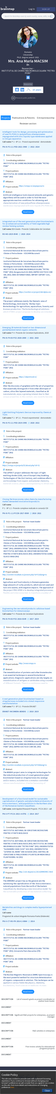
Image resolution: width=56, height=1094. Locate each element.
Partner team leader (31, 521)
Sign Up (46, 9)
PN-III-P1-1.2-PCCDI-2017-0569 (15, 513)
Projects (6, 117)
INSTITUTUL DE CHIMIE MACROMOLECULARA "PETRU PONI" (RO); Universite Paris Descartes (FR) (26, 949)
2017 (32, 619)
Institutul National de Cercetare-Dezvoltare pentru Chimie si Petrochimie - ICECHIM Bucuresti (25, 252)
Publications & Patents (23, 117)
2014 (32, 814)
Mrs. (12, 61)
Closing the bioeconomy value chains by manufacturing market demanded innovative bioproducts (26, 500)
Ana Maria (24, 61)
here (12, 1087)
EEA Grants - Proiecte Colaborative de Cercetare (31, 229)
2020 (23, 234)
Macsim (41, 61)
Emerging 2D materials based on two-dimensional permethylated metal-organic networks (24, 328)
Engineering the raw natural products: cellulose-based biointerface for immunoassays (26, 610)
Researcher (27, 68)
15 (34, 89)
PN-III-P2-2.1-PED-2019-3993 (14, 423)
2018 (34, 513)
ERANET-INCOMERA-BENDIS (14, 711)
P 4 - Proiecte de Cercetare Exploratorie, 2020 (30, 333)
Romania (28, 52)
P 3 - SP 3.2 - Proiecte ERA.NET (24, 706)
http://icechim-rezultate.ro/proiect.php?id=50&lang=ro (24, 765)
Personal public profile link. (26, 98)
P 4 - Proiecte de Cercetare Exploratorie (28, 614)
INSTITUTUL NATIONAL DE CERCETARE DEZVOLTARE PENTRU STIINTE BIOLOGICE (25, 831)
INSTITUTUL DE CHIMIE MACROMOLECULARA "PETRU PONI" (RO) (26, 175)
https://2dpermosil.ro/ (28, 377)
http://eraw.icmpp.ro (27, 663)
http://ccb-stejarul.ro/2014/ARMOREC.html (36, 872)
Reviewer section (28, 123)
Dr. (28, 64)
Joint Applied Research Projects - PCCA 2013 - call (32, 809)
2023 (37, 338)
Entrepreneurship (45, 117)
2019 (37, 619)
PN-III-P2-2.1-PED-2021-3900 (14, 147)
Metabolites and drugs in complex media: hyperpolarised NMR (27, 908)
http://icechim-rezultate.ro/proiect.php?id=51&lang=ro (24, 575)
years (38, 89)
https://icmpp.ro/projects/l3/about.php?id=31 (21, 465)
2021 (37, 57)
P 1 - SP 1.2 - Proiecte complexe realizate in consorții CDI (25, 508)
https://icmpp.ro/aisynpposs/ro (31, 186)
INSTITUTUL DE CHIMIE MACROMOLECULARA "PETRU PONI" (28, 72)
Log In (32, 8)
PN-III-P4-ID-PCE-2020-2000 (14, 338)
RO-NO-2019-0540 (10, 234)
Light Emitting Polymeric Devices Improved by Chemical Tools (26, 413)
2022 (32, 147)
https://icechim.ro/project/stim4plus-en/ (35, 292)
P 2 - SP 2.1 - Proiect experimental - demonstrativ (31, 142)
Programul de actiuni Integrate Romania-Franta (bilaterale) (25, 916)
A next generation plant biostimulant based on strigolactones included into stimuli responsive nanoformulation (23, 701)
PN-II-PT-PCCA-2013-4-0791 (14, 814)
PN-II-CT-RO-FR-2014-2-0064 (14, 921)
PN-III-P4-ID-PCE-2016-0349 (14, 619)
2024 (37, 147)
